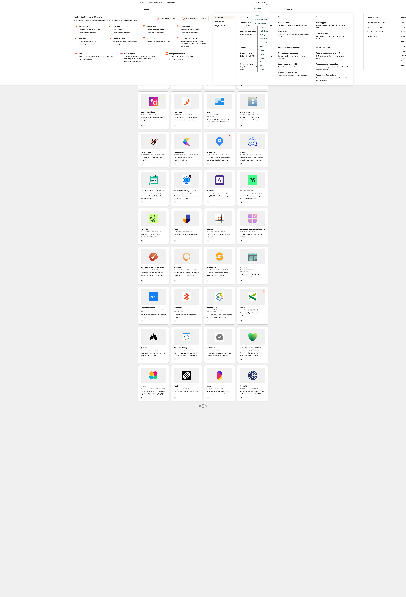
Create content (246, 53)
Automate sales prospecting (327, 64)
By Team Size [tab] (224, 22)
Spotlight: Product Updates (376, 22)
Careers (257, 12)
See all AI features (85, 59)
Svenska (263, 62)
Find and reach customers (288, 53)
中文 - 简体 (263, 43)
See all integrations (176, 59)
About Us (257, 8)
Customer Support (155, 2)
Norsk (262, 54)
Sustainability (372, 36)
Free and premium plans (87, 32)
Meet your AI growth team (133, 61)
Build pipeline (283, 23)
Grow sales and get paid (287, 64)
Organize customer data (287, 73)
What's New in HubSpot (375, 27)
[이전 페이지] (198, 406)
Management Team (261, 23)
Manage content (246, 64)
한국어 (262, 70)
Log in (257, 2)
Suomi (262, 46)
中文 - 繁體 (263, 39)
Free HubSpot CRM (166, 18)
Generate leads (246, 23)
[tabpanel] (295, 49)
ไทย (261, 66)
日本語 (262, 27)
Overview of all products (194, 18)
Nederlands (264, 31)
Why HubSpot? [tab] (224, 26)
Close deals (282, 31)
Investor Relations (260, 19)
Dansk (262, 50)
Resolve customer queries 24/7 (328, 53)
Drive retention (322, 33)
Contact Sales (170, 2)
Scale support (321, 23)
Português (263, 35)
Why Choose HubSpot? (375, 32)
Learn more (151, 44)
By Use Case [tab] (224, 17)
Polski (262, 58)
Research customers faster (326, 75)
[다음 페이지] (207, 406)
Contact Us (258, 16)
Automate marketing (248, 31)
